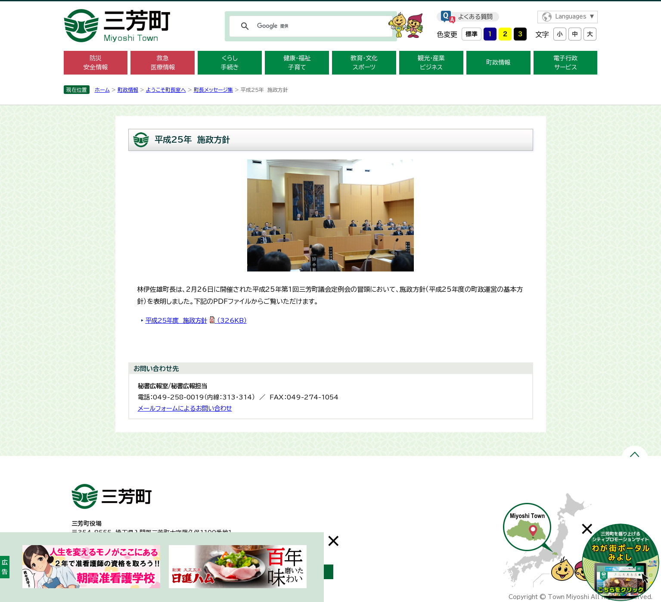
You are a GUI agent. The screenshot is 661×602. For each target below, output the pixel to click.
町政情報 (498, 62)
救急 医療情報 (163, 62)
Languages (571, 16)
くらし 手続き (230, 62)
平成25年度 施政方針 (196, 320)
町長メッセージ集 (213, 89)
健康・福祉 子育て (296, 62)
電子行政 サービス (565, 62)
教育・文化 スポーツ (364, 62)
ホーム (102, 89)
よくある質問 (475, 17)
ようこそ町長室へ (166, 89)
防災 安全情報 (96, 62)
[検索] (309, 26)
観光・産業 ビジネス (431, 62)
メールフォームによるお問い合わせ (185, 408)
